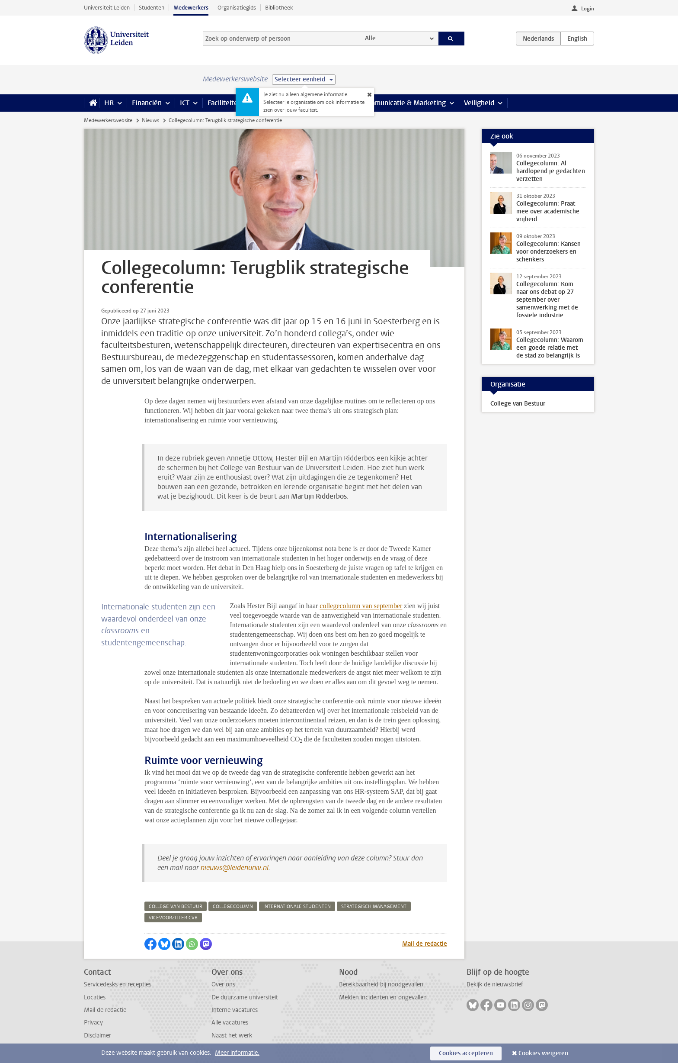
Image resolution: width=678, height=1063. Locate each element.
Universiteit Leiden (107, 7)
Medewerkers (190, 7)
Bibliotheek (279, 7)
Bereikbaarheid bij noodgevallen (381, 984)
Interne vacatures (234, 1010)
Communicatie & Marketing (403, 102)
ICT (184, 102)
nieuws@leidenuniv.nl (235, 867)
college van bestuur (175, 906)
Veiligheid (479, 102)
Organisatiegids (236, 7)
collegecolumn (233, 906)
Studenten (151, 7)
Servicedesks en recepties (117, 984)
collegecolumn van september (361, 605)
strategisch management (373, 906)
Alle (370, 38)
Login (587, 8)
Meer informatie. (237, 1053)
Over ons (223, 984)
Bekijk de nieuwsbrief (495, 984)
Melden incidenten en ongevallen (383, 997)
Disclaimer (97, 1035)
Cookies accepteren (466, 1053)
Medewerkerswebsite (108, 120)
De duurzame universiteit (244, 997)
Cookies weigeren (543, 1053)
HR (109, 102)
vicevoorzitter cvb (173, 918)
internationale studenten (297, 906)
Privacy (93, 1022)
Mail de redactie (424, 944)
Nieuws (150, 120)
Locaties (95, 997)
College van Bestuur (517, 403)
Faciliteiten (225, 102)
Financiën (147, 102)
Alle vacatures (229, 1022)
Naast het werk (231, 1035)
